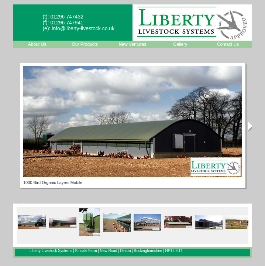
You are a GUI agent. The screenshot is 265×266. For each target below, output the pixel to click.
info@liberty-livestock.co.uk (83, 28)
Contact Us (228, 44)
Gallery (180, 44)
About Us (37, 44)
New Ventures (133, 44)
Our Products (85, 44)
